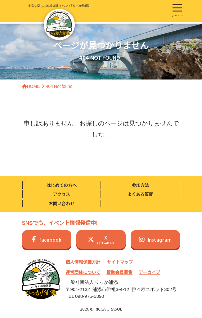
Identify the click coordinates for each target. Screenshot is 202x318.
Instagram (155, 240)
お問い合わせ (61, 203)
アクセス (61, 194)
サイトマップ (120, 262)
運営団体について (83, 272)
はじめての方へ (61, 185)
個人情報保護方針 (83, 262)
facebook (46, 240)
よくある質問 (140, 194)
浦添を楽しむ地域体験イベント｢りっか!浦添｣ (59, 21)
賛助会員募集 (119, 272)
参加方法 (140, 185)
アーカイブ (149, 272)
